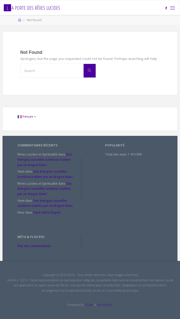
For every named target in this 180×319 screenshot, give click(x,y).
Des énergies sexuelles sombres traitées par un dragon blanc (44, 159)
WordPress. (105, 305)
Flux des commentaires (34, 246)
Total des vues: (116, 154)
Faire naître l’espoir (47, 212)
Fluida (88, 305)
